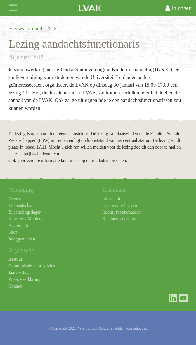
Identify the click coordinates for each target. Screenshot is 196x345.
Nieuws (16, 28)
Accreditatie (19, 225)
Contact (15, 286)
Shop (13, 232)
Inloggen (178, 8)
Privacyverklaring (24, 279)
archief (35, 28)
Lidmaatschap (21, 205)
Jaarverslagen (20, 272)
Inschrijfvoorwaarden (121, 212)
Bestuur (15, 259)
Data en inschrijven (119, 205)
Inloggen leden (21, 239)
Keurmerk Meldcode (27, 218)
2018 (51, 28)
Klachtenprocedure (119, 218)
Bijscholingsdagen (24, 212)
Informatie (111, 198)
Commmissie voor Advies (31, 265)
